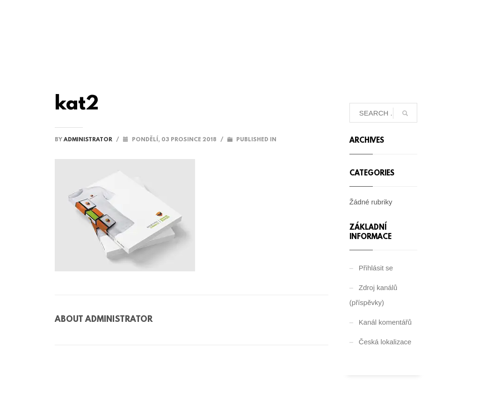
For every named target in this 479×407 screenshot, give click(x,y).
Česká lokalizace (385, 342)
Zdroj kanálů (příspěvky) (373, 294)
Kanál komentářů (385, 322)
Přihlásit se (376, 268)
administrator (89, 140)
